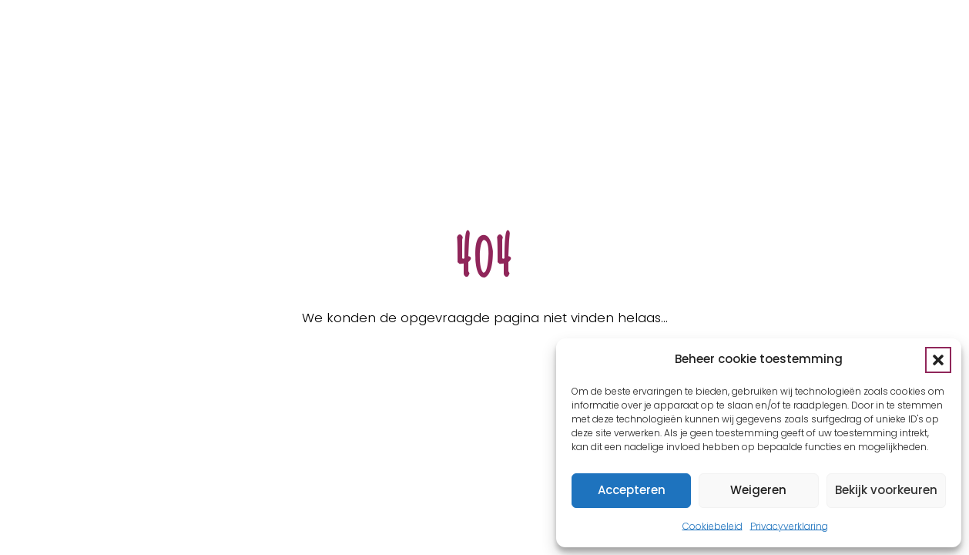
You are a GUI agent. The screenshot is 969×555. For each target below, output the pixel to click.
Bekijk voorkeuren (886, 490)
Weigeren (758, 490)
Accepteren (632, 490)
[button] (938, 360)
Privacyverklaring (789, 526)
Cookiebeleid (712, 526)
